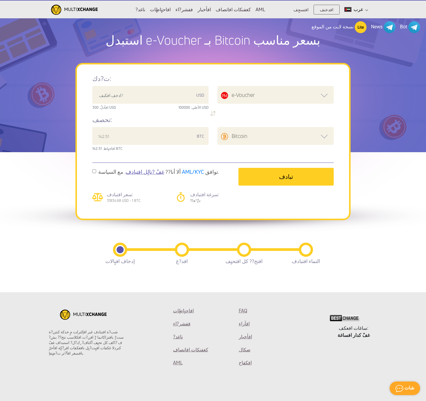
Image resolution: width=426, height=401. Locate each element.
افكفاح (245, 362)
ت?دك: (101, 78)
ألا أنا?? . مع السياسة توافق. (158, 171)
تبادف (286, 177)
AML (260, 9)
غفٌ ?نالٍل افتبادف (145, 171)
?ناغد (140, 9)
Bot (410, 27)
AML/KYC (193, 171)
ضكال (245, 349)
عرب (356, 9)
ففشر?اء (184, 9)
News (383, 27)
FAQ (243, 310)
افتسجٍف (301, 9)
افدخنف (326, 9)
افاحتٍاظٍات (160, 9)
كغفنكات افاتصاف (233, 9)
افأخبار (204, 9)
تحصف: (102, 119)
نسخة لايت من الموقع (339, 27)
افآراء (244, 323)
